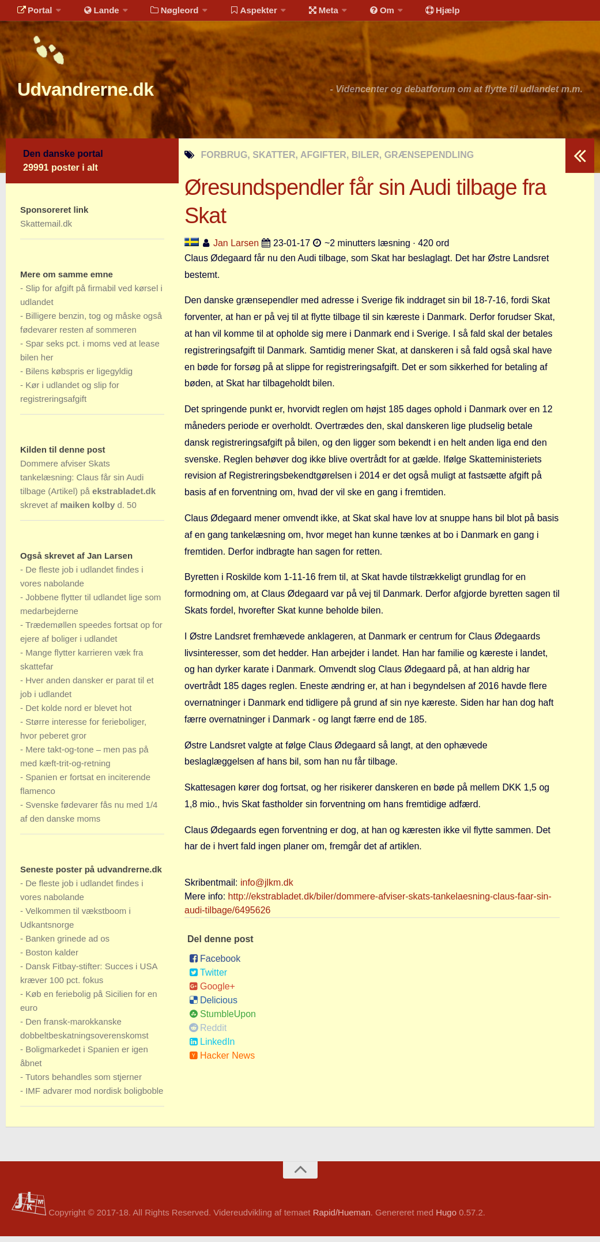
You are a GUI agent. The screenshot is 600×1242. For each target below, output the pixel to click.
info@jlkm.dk (266, 888)
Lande (94, 14)
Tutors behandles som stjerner (83, 1082)
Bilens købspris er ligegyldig (79, 377)
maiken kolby (87, 510)
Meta (303, 14)
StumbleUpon (222, 1020)
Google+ (212, 992)
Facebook (214, 964)
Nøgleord (162, 14)
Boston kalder (51, 958)
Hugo (446, 1218)
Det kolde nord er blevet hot (78, 713)
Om (357, 14)
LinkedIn (212, 1047)
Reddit (208, 1033)
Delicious (213, 1006)
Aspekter (238, 14)
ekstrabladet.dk (124, 497)
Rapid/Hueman (342, 1218)
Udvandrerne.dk (107, 92)
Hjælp (412, 14)
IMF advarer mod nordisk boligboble (94, 1096)
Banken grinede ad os (67, 944)
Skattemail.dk (46, 229)
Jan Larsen (236, 249)
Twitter (208, 978)
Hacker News (222, 1061)
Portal (32, 14)
